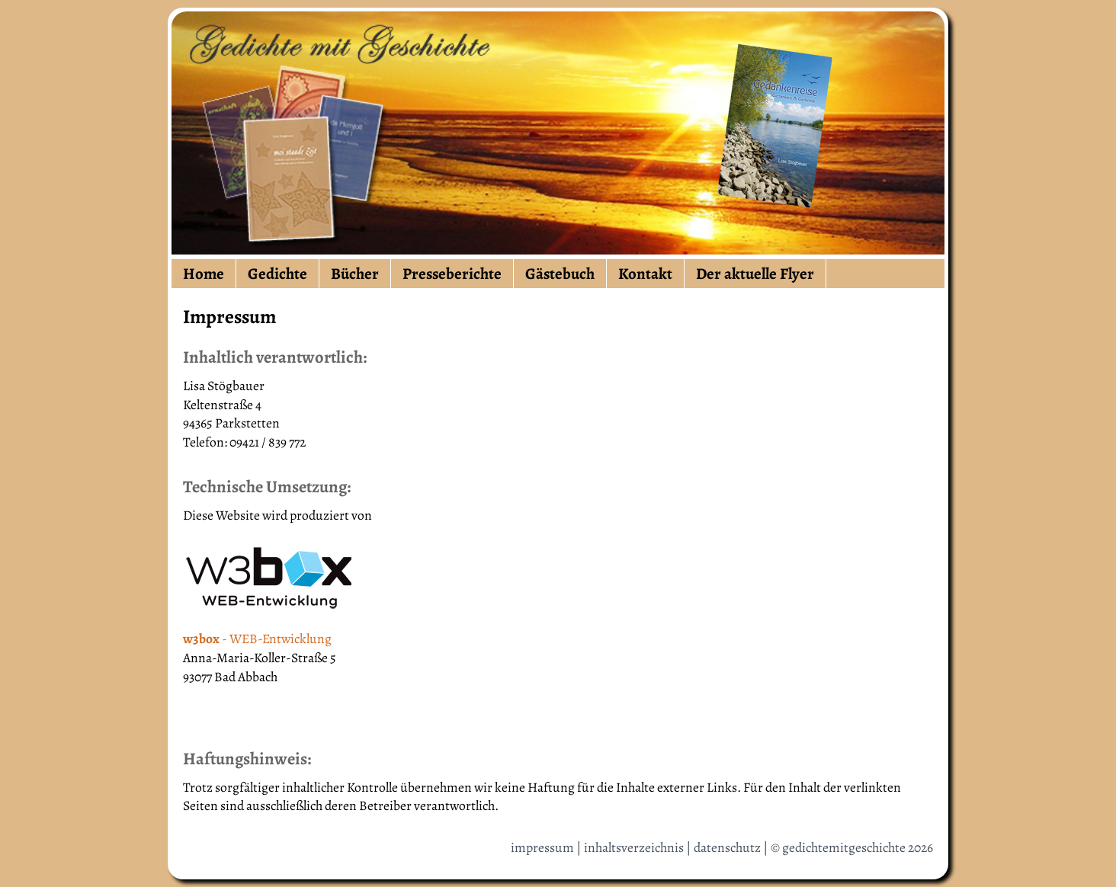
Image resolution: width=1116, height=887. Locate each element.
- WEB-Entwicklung (257, 638)
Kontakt (645, 273)
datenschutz (727, 847)
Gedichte (277, 273)
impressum (542, 847)
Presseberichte (452, 273)
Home (203, 273)
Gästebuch (560, 273)
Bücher (355, 273)
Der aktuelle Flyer (755, 273)
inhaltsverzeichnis (634, 847)
